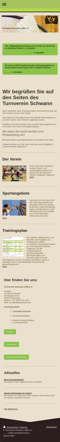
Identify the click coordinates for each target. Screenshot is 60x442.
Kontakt (10, 332)
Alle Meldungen (11, 409)
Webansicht (51, 427)
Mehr (32, 177)
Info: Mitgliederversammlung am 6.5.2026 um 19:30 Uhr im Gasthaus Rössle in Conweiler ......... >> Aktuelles (30, 49)
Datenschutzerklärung (16, 357)
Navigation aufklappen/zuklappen (30, 4)
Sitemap (23, 427)
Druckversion (11, 427)
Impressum (11, 344)
